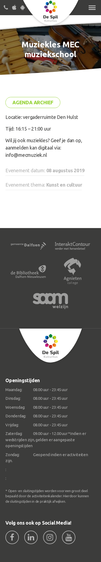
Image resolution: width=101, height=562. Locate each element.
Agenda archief (32, 102)
